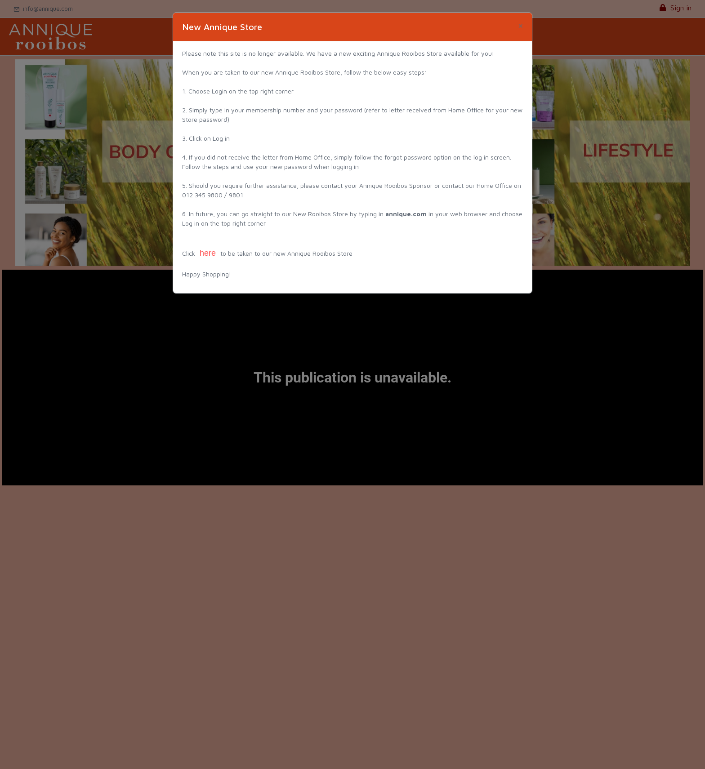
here (208, 253)
